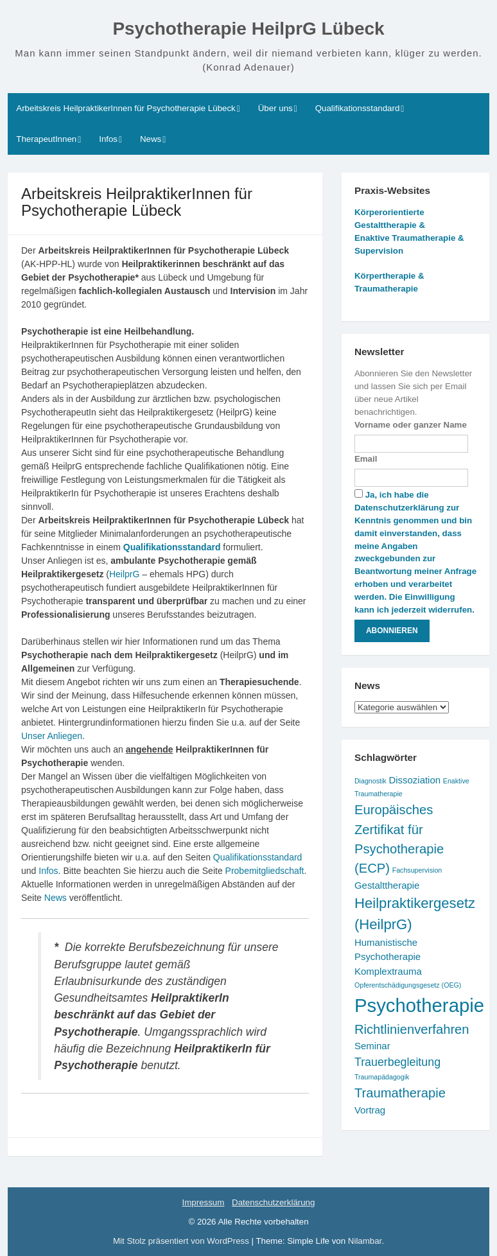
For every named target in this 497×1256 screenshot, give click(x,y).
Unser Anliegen (51, 736)
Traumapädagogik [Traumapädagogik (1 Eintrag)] (382, 1077)
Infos (108, 139)
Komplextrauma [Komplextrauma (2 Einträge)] (388, 971)
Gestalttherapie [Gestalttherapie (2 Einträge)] (387, 885)
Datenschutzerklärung (273, 1202)
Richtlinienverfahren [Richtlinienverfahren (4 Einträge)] (411, 1029)
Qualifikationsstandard (357, 108)
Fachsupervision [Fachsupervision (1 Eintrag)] (417, 870)
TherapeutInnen (46, 139)
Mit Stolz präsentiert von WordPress (182, 1241)
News (150, 139)
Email (365, 459)
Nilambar (364, 1241)
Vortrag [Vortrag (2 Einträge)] (369, 1109)
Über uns (275, 108)
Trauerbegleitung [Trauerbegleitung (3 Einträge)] (397, 1062)
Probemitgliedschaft (264, 871)
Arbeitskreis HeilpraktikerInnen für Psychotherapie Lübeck (125, 108)
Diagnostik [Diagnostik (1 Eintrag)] (370, 781)
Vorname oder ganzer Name (410, 425)
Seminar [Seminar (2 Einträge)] (372, 1045)
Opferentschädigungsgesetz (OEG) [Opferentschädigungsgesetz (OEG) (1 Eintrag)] (407, 985)
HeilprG (124, 574)
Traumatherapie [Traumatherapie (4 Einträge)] (400, 1093)
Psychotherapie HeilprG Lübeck (248, 29)
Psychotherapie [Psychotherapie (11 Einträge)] (419, 1005)
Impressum (203, 1202)
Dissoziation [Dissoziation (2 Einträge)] (414, 779)
